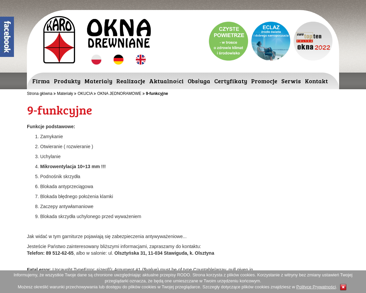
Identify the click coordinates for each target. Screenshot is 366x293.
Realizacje (130, 81)
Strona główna (39, 93)
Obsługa (199, 81)
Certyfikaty (230, 81)
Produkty (67, 81)
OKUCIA (85, 93)
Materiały (98, 81)
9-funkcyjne (157, 93)
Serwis (291, 81)
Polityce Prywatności (316, 286)
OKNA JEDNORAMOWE (119, 93)
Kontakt (316, 81)
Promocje (264, 81)
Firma (41, 81)
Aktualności (166, 81)
